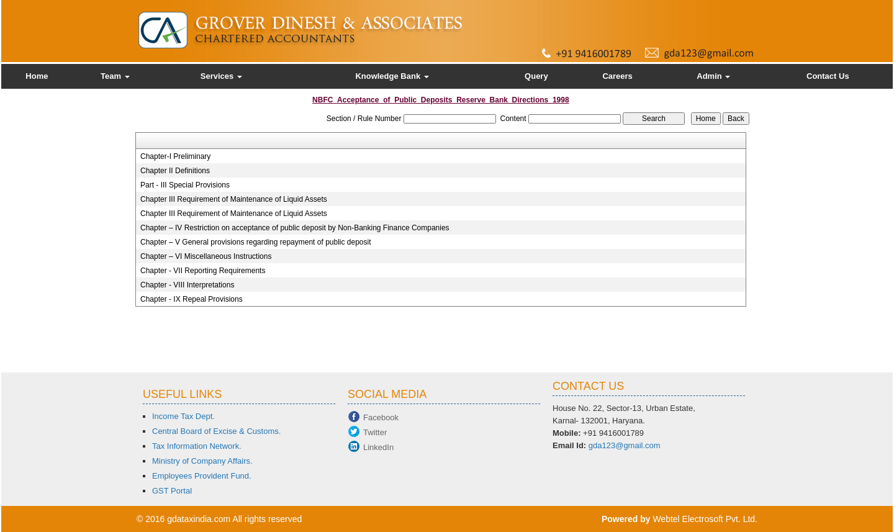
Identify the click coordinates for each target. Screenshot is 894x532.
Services (221, 76)
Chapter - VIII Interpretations (187, 285)
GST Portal (172, 490)
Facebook (381, 417)
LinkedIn (378, 447)
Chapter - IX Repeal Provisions (191, 299)
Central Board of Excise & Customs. (216, 431)
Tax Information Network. (197, 446)
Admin (713, 76)
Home (36, 76)
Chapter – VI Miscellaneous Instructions (205, 256)
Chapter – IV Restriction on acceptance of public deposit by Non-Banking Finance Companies (294, 227)
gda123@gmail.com (625, 445)
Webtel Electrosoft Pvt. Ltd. (704, 519)
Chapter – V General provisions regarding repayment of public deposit (255, 242)
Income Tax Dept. (183, 416)
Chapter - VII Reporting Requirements (202, 270)
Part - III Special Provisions (185, 185)
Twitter (375, 432)
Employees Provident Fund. (201, 475)
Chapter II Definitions (175, 170)
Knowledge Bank (391, 76)
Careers (617, 76)
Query (536, 76)
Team (115, 76)
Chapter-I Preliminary (175, 156)
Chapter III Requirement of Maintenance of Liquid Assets (233, 199)
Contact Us (827, 76)
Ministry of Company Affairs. (202, 461)
